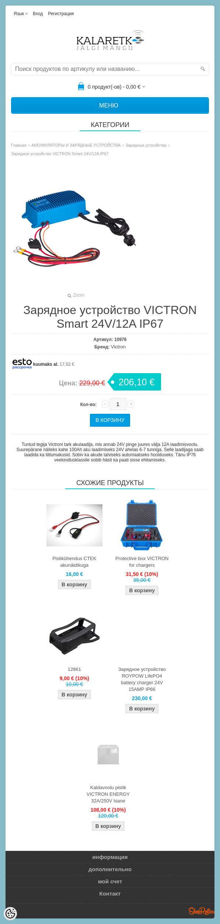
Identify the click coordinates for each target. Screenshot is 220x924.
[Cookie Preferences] (10, 913)
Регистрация (61, 13)
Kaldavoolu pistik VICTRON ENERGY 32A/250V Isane (108, 794)
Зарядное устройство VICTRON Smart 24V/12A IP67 (59, 153)
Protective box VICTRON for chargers (142, 562)
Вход (38, 13)
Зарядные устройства (146, 145)
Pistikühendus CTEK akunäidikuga (74, 562)
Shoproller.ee (201, 911)
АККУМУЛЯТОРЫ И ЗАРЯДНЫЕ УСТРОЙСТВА (76, 145)
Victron (118, 347)
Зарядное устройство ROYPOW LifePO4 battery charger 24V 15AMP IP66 (142, 679)
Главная (19, 145)
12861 (74, 669)
